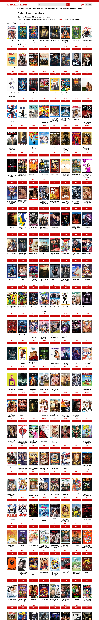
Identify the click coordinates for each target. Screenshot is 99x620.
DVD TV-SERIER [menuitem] (36, 8)
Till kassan (88, 4)
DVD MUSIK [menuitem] (44, 8)
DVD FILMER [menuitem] (28, 8)
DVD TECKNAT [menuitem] (51, 8)
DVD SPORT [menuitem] (66, 8)
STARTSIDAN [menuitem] (20, 8)
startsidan (62, 19)
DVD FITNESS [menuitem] (73, 8)
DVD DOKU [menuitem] (59, 8)
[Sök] (68, 4)
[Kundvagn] (86, 4)
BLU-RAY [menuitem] (80, 8)
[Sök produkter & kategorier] (52, 4)
